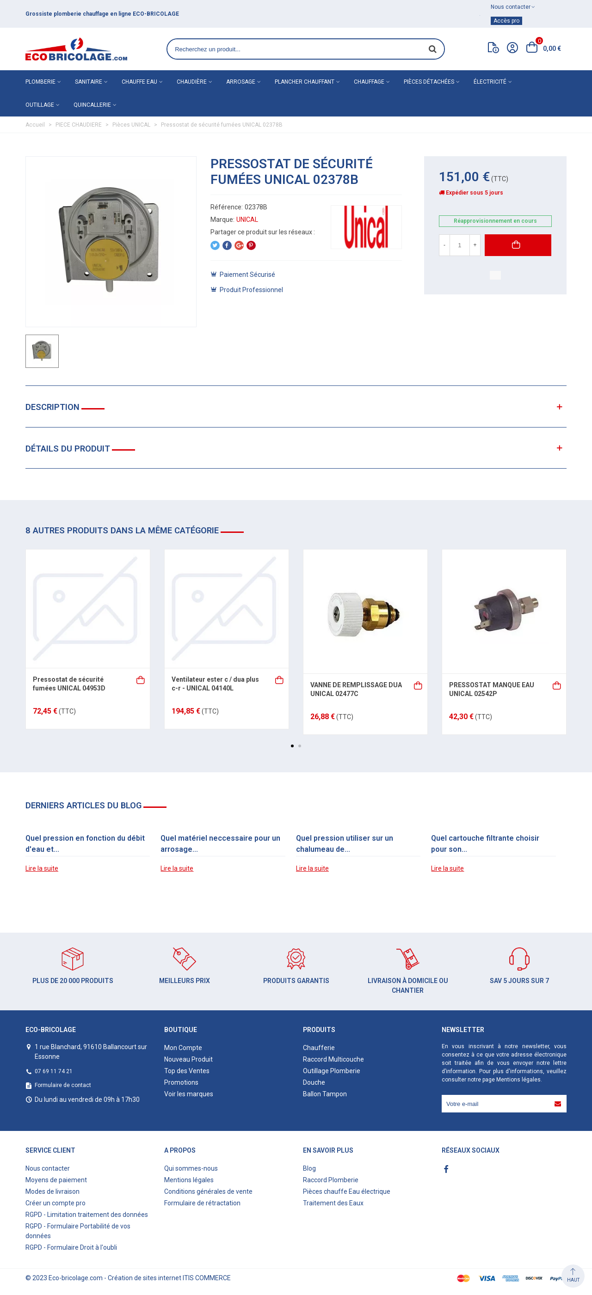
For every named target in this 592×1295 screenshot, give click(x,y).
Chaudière (192, 82)
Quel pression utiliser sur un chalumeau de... (344, 844)
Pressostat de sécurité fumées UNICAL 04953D (69, 684)
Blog (309, 1168)
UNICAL (247, 219)
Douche (314, 1082)
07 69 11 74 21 (54, 1071)
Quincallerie (92, 105)
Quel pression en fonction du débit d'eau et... (85, 844)
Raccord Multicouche (333, 1059)
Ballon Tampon (325, 1094)
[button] (292, 746)
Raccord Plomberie (330, 1180)
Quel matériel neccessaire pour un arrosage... (220, 844)
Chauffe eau (139, 82)
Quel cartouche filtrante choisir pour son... (485, 844)
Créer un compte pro (55, 1203)
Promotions (181, 1082)
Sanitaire (88, 82)
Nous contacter (47, 1168)
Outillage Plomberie (331, 1071)
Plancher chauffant (304, 82)
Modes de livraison (52, 1191)
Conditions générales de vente (208, 1191)
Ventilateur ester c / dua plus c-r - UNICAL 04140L (215, 684)
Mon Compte (183, 1047)
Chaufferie (319, 1047)
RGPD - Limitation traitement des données (86, 1214)
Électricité (490, 82)
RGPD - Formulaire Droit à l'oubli (71, 1247)
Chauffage (369, 82)
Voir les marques (188, 1094)
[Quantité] (460, 245)
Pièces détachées (429, 82)
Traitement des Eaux (333, 1203)
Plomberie (40, 82)
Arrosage (240, 82)
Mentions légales (518, 1079)
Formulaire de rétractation (202, 1203)
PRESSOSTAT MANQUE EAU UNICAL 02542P (491, 689)
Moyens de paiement (56, 1180)
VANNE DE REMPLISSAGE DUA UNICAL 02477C (356, 689)
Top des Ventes (187, 1071)
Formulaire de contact (63, 1085)
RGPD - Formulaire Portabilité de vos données (77, 1231)
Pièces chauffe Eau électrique (346, 1191)
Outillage (39, 105)
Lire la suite (41, 868)
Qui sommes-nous (191, 1168)
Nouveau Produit (188, 1059)
